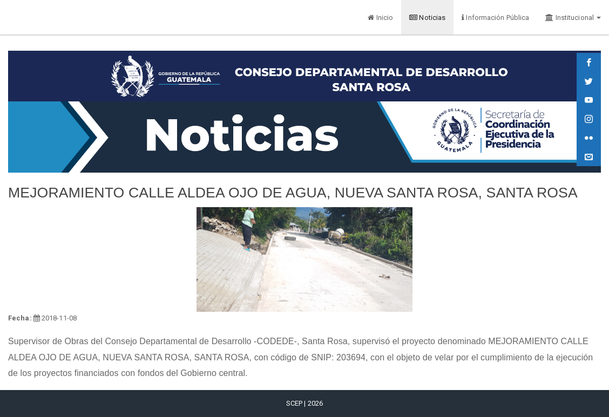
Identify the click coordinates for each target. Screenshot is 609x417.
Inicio (380, 17)
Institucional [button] (573, 17)
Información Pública (495, 17)
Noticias (427, 17)
